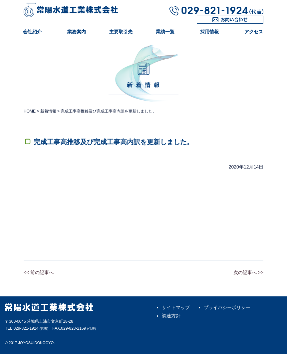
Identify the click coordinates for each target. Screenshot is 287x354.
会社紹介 (32, 31)
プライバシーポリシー (227, 307)
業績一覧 (165, 31)
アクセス (253, 31)
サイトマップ (176, 307)
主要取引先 (121, 31)
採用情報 (209, 31)
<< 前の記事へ (39, 272)
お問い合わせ (211, 23)
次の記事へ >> (248, 272)
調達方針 (171, 315)
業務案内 (76, 31)
